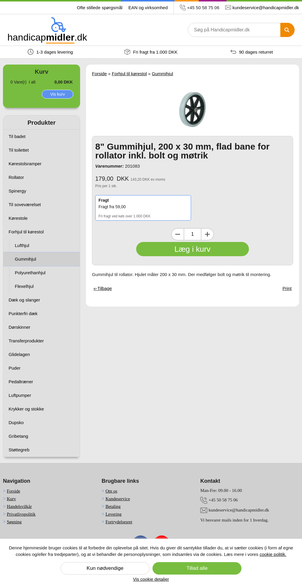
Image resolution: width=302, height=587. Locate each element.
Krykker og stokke (26, 408)
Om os (111, 491)
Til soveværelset (25, 204)
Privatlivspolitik (21, 514)
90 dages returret (252, 52)
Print (287, 288)
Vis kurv (57, 94)
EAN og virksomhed (148, 7)
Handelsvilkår (19, 506)
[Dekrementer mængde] (178, 234)
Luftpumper (20, 395)
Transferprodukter (26, 340)
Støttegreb (19, 449)
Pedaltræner (21, 381)
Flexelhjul (24, 286)
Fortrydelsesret (119, 521)
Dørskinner (19, 327)
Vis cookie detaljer (151, 579)
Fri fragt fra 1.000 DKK (150, 52)
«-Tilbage (102, 288)
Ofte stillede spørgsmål (99, 7)
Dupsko (16, 422)
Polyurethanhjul (30, 272)
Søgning (14, 521)
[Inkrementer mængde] (207, 234)
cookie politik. (273, 554)
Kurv (11, 498)
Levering (114, 514)
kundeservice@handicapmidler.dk (265, 7)
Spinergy (17, 190)
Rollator (16, 177)
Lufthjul (22, 245)
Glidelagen (19, 354)
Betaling (113, 506)
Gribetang (18, 436)
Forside (99, 73)
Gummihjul (25, 259)
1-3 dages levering (50, 52)
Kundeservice (118, 498)
